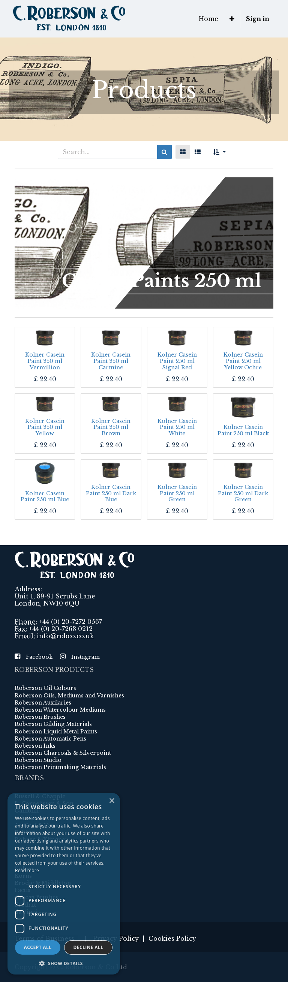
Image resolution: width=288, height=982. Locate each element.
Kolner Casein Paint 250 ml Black (243, 430)
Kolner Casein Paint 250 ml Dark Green (243, 493)
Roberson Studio (38, 760)
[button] (232, 19)
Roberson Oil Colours (45, 688)
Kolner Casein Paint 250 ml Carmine (110, 361)
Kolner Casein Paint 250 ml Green (177, 493)
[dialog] (64, 884)
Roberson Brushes (40, 717)
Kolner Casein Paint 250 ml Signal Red (177, 361)
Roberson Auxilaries (43, 702)
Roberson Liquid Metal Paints (56, 731)
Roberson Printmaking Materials (60, 767)
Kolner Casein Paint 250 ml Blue (45, 496)
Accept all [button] (38, 947)
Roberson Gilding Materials (53, 724)
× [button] (111, 801)
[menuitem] (208, 19)
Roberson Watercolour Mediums (60, 709)
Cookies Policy (172, 938)
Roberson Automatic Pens (50, 738)
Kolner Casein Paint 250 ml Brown (110, 427)
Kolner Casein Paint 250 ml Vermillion (44, 361)
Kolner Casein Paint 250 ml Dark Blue (111, 493)
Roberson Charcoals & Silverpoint (63, 753)
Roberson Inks (35, 745)
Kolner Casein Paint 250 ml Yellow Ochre (243, 361)
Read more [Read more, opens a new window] (27, 870)
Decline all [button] (89, 947)
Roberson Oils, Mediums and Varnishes (69, 695)
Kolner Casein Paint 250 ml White (177, 427)
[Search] (164, 152)
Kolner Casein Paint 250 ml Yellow (44, 427)
